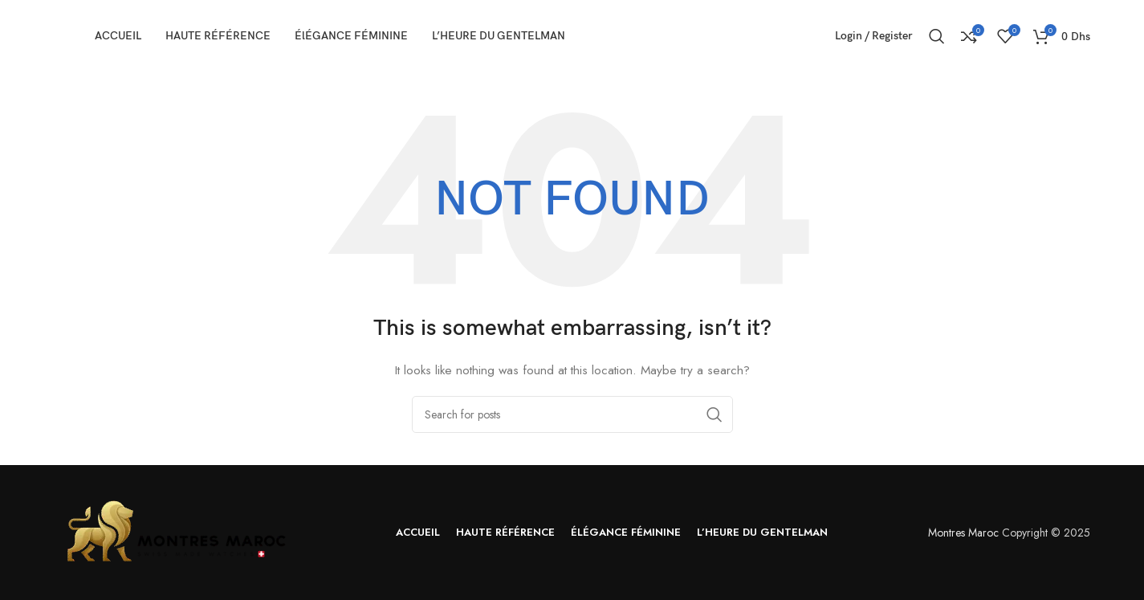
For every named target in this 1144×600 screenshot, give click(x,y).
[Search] (937, 36)
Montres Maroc (963, 532)
